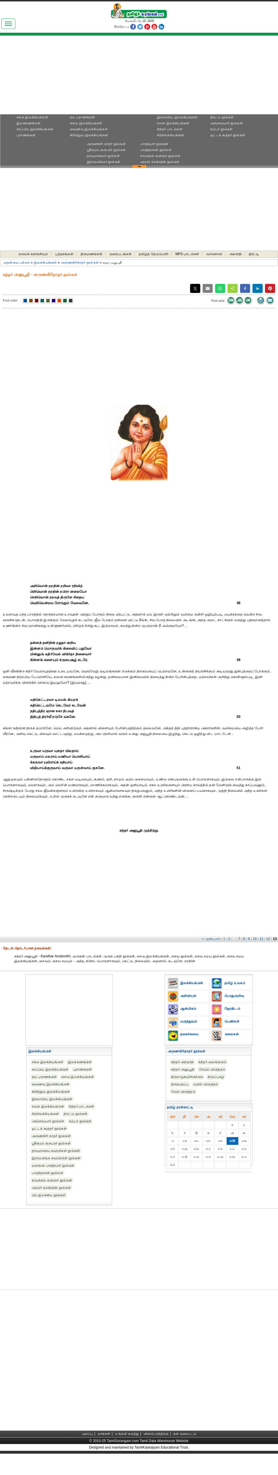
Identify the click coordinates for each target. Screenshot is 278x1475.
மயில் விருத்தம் (205, 1084)
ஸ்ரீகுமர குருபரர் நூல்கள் (106, 150)
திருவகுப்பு (180, 1084)
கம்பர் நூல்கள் (221, 129)
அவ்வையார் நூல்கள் (226, 123)
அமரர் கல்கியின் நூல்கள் (159, 162)
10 (255, 939)
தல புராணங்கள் (82, 117)
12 (268, 939)
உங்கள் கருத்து (127, 1434)
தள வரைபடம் (184, 1434)
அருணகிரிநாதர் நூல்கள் (80, 263)
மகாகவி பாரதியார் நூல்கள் (53, 1166)
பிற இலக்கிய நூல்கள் (49, 1195)
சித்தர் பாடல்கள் (169, 129)
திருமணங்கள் (91, 254)
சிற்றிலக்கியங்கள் (170, 135)
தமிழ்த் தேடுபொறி (154, 254)
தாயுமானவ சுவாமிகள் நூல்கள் (56, 1151)
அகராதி (235, 254)
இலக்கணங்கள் (28, 123)
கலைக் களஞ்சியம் (33, 254)
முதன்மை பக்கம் (16, 263)
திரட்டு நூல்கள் (222, 117)
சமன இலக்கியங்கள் (173, 123)
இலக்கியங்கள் (45, 263)
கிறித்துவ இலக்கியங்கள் (89, 135)
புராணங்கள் (25, 135)
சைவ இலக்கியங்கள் (86, 123)
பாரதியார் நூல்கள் (154, 144)
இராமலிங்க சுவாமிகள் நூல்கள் (56, 1158)
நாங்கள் (104, 1434)
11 (262, 939)
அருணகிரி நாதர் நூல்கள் (106, 144)
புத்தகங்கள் (64, 254)
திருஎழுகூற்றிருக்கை (187, 1077)
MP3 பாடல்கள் (187, 254)
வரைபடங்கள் (120, 254)
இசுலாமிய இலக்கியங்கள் (177, 117)
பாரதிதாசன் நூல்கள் (156, 150)
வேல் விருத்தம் (183, 1092)
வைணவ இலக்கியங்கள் (89, 129)
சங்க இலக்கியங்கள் (32, 117)
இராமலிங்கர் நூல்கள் (104, 162)
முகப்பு (87, 1434)
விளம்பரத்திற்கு (156, 1434)
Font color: (10, 300)
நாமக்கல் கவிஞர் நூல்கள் (160, 156)
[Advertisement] (139, 77)
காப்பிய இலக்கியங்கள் (34, 129)
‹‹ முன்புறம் (211, 939)
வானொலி (214, 254)
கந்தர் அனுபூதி (182, 1069)
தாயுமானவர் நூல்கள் (103, 156)
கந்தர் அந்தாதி (182, 1062)
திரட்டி (254, 254)
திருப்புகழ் (216, 1077)
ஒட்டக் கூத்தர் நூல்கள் (227, 135)
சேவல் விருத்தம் (212, 1069)
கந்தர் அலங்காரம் (212, 1062)
